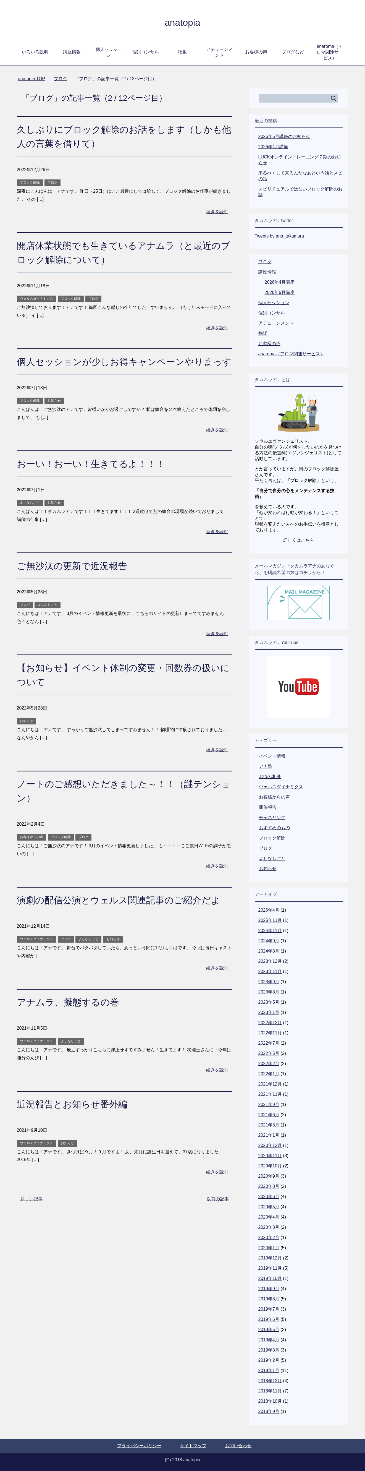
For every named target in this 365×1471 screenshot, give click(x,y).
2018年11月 (270, 1391)
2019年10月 (270, 1278)
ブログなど (293, 51)
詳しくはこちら (298, 540)
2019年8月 (269, 1299)
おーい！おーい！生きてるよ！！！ (93, 478)
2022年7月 (269, 1043)
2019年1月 (269, 1370)
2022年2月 (269, 1063)
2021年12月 (270, 1084)
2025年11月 (270, 920)
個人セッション (109, 52)
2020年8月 (269, 1186)
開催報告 (268, 807)
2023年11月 (270, 971)
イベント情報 (272, 756)
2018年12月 (270, 1380)
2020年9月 (269, 1176)
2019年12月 (270, 1258)
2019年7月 (269, 1309)
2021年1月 (269, 1135)
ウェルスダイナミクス (36, 299)
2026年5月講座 (280, 292)
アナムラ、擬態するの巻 (69, 1016)
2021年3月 (269, 1125)
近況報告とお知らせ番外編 (74, 1118)
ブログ (52, 182)
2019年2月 (269, 1360)
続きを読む (217, 211)
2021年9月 (269, 1104)
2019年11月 (270, 1268)
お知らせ (54, 415)
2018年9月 (269, 1411)
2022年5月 (269, 1053)
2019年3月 (269, 1350)
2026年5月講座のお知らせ (284, 136)
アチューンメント (219, 52)
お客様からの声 (31, 851)
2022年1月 (269, 1073)
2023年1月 (269, 1012)
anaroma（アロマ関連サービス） (330, 52)
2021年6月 (269, 1114)
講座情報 (72, 51)
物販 (182, 51)
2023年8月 (269, 992)
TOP (31, 78)
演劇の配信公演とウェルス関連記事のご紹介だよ (121, 914)
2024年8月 (269, 951)
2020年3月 (269, 1227)
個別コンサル (145, 51)
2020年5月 (269, 1206)
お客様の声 (256, 51)
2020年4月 (269, 1217)
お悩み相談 (270, 776)
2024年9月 (269, 940)
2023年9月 (269, 981)
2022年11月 (270, 1033)
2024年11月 (270, 930)
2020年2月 (269, 1237)
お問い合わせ (238, 1445)
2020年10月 (270, 1166)
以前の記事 (218, 1213)
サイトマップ (193, 1445)
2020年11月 (270, 1155)
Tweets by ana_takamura (279, 236)
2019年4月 (269, 1339)
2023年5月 (269, 1002)
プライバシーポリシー (139, 1445)
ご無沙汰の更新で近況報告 (73, 580)
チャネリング (272, 817)
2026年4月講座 (273, 146)
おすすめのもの (274, 827)
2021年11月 (270, 1094)
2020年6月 (269, 1196)
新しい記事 (31, 1213)
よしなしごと (30, 517)
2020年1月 (269, 1247)
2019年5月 (269, 1329)
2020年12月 (270, 1145)
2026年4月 (269, 910)
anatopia (182, 22)
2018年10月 (270, 1401)
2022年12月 (270, 1022)
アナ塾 (265, 766)
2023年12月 (270, 961)
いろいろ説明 (35, 51)
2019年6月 (269, 1319)
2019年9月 (269, 1288)
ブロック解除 (30, 182)
